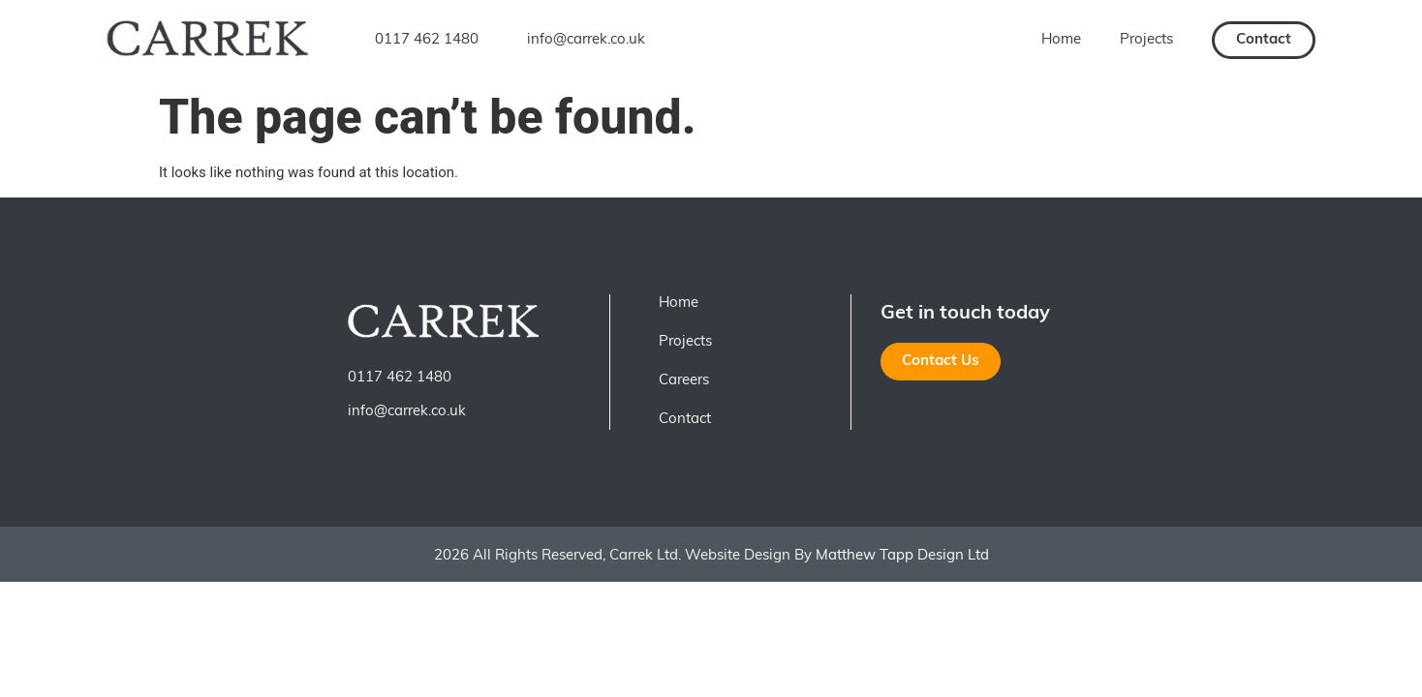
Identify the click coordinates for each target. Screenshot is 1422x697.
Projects (1146, 40)
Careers (684, 381)
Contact (685, 419)
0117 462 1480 (427, 40)
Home (1061, 40)
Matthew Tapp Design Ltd (900, 556)
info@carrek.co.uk (586, 40)
